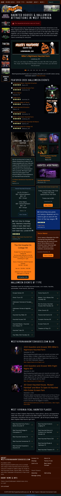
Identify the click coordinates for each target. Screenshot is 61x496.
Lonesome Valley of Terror (21, 104)
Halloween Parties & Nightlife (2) (22, 313)
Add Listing (47, 477)
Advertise (34, 477)
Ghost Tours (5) (18, 301)
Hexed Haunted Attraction (21, 109)
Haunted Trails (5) (18, 334)
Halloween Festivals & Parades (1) (22, 307)
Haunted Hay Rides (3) (20, 319)
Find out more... (41, 77)
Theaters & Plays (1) (44, 332)
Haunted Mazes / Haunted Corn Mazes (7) (21, 329)
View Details (23, 218)
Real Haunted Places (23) (46, 443)
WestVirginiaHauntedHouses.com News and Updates (38, 407)
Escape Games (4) (18, 297)
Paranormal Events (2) (45, 319)
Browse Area (10, 2)
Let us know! (5, 490)
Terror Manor (17, 95)
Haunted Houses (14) (19, 323)
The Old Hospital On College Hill (23, 128)
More (42, 2)
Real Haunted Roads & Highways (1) (45, 448)
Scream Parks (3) (43, 328)
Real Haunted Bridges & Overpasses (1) (20, 435)
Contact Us (35, 462)
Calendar (29, 2)
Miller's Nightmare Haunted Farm (35, 56)
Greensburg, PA (23, 147)
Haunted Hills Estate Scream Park (23, 90)
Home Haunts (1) (43, 297)
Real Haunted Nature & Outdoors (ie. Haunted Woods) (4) (45, 436)
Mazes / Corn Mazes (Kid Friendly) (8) (45, 302)
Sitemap (33, 465)
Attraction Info (23, 281)
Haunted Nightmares (19, 114)
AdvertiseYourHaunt (6, 78)
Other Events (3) (43, 314)
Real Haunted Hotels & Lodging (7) (45, 429)
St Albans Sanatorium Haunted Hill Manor (26, 123)
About (36, 2)
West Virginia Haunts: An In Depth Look (34, 366)
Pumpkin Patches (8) (44, 323)
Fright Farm (16, 99)
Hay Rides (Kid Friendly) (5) (21, 339)
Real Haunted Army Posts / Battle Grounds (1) (21, 429)
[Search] (54, 2)
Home (2, 2)
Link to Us (34, 467)
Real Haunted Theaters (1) (46, 454)
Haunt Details (48, 258)
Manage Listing (36, 480)
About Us (47, 462)
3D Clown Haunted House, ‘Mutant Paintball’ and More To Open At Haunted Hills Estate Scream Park (41, 391)
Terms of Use (48, 465)
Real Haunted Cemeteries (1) (21, 445)
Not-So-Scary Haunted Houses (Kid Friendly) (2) (45, 309)
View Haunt (48, 207)
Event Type (20, 2)
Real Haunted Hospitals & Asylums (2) (20, 451)
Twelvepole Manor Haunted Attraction (25, 85)
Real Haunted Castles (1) (20, 441)
